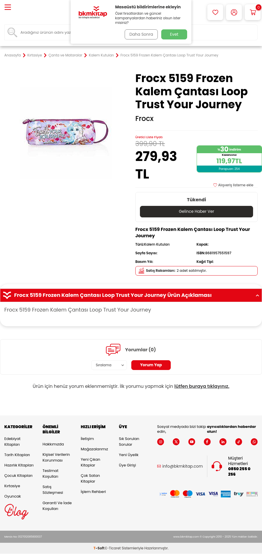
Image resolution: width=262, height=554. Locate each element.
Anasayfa (12, 55)
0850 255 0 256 (239, 471)
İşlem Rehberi (93, 492)
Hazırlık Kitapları (19, 465)
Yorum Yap (151, 365)
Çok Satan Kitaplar (90, 478)
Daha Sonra (140, 34)
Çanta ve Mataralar (65, 55)
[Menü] (7, 7)
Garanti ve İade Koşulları (57, 506)
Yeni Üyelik (128, 455)
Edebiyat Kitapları (12, 441)
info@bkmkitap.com (182, 466)
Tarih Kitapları (17, 455)
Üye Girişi (127, 465)
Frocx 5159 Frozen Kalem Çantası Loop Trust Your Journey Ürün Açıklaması (131, 295)
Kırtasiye (34, 55)
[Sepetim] (253, 12)
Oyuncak (12, 496)
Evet (174, 34)
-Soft (99, 548)
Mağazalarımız (94, 449)
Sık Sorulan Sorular (129, 441)
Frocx (144, 118)
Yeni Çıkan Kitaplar (90, 462)
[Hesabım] (234, 12)
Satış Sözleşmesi (53, 490)
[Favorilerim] (215, 12)
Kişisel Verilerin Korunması (56, 457)
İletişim (87, 439)
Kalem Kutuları (101, 55)
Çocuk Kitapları (18, 476)
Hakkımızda (53, 444)
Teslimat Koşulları (50, 473)
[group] (65, 133)
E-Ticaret (113, 548)
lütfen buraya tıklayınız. (201, 386)
